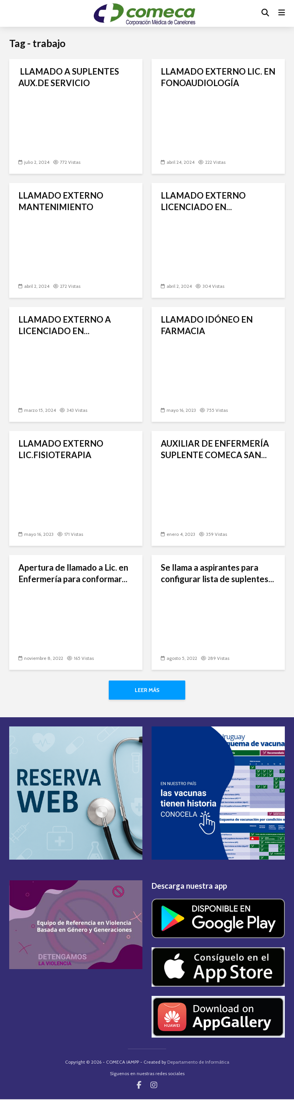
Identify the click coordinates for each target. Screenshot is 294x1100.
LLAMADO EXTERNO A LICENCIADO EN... (64, 325)
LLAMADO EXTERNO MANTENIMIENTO (60, 201)
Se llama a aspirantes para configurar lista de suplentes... (217, 573)
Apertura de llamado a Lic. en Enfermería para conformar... (73, 573)
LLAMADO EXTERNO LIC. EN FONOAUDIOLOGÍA (218, 77)
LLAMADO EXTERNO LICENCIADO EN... (203, 201)
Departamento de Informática (198, 1063)
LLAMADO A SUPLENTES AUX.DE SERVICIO (68, 77)
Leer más (147, 690)
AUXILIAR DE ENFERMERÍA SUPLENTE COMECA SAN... (215, 449)
